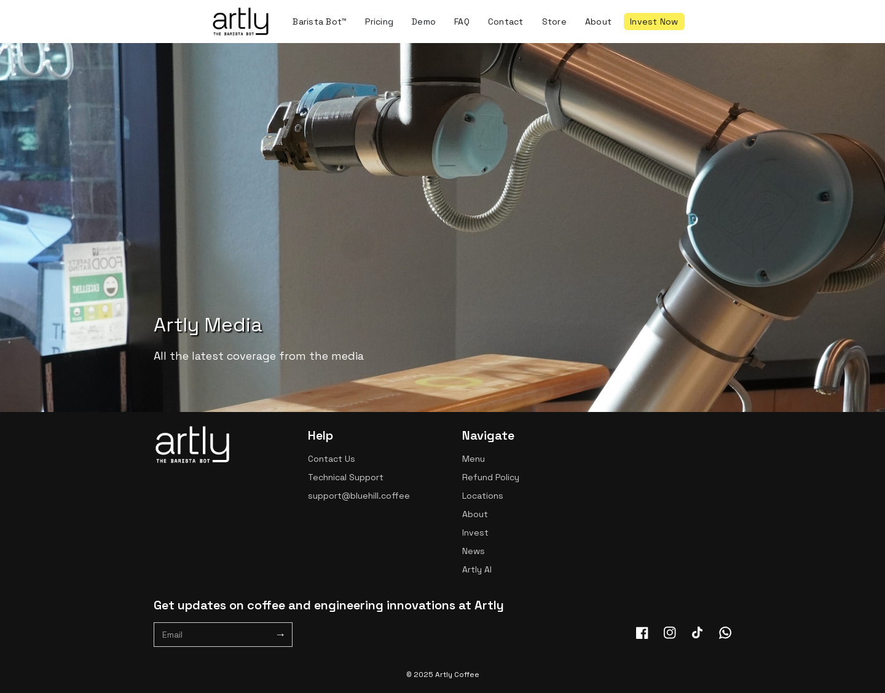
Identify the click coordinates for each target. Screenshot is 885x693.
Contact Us (331, 458)
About (598, 21)
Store (554, 21)
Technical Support (346, 477)
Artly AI (477, 569)
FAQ (462, 21)
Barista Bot (320, 21)
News (473, 550)
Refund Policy (490, 477)
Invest (475, 532)
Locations (482, 495)
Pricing (379, 21)
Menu (473, 458)
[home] (240, 21)
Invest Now (654, 21)
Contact (506, 21)
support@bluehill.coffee (359, 495)
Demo (424, 21)
